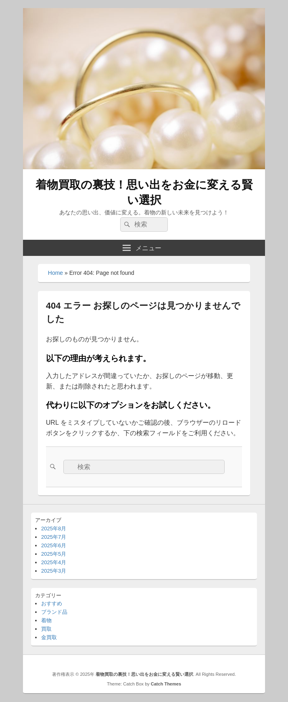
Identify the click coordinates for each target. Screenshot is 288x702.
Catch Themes (166, 683)
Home (55, 273)
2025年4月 (53, 562)
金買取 (49, 637)
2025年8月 (53, 528)
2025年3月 (53, 571)
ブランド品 (54, 612)
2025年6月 (53, 545)
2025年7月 (53, 537)
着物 (46, 620)
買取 (46, 629)
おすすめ (51, 603)
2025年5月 (53, 554)
